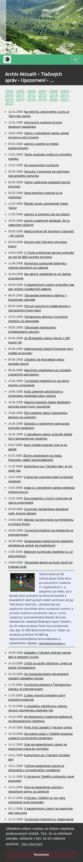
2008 (53, 91)
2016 (9, 99)
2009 (64, 91)
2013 (42, 95)
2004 (9, 91)
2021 (64, 99)
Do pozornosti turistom (41, 165)
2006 (31, 91)
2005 (20, 91)
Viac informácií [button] (32, 844)
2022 (9, 103)
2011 (20, 95)
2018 (31, 99)
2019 (42, 99)
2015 (64, 95)
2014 (53, 95)
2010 (9, 95)
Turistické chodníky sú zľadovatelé (49, 819)
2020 (53, 99)
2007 (42, 91)
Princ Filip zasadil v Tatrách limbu (48, 727)
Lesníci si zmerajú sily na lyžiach (47, 214)
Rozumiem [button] (41, 854)
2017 (20, 99)
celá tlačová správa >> (52, 643)
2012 (31, 95)
